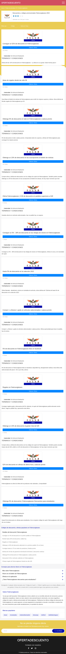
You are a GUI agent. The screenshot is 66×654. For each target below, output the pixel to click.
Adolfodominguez (53, 615)
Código (13, 26)
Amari (5, 615)
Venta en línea (24, 26)
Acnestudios (13, 615)
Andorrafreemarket (25, 615)
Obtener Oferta (33, 47)
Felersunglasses (23, 8)
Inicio (2, 8)
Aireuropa (35, 615)
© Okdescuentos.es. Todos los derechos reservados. (33, 652)
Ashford (43, 615)
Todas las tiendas (10, 8)
